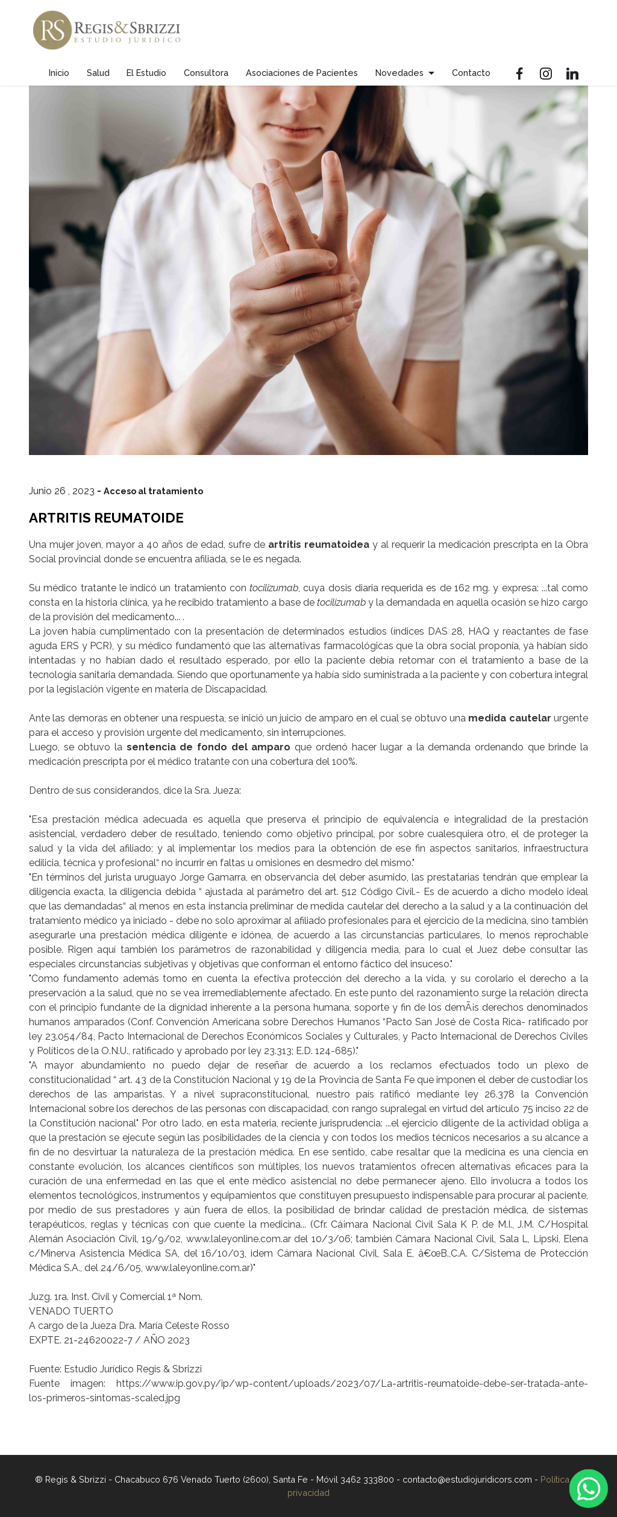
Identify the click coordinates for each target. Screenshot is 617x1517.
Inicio (59, 73)
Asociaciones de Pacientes (302, 73)
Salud (98, 73)
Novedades (399, 73)
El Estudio (146, 73)
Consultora (206, 73)
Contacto (471, 73)
